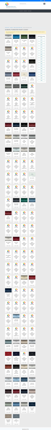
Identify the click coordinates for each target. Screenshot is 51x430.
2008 (41, 56)
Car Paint (25, 10)
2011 (41, 49)
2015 (41, 40)
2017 (41, 37)
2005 (41, 63)
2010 (41, 51)
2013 (41, 44)
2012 (41, 47)
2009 (41, 54)
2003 (41, 68)
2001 (41, 73)
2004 (41, 66)
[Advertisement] (25, 20)
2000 (41, 75)
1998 (41, 80)
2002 (41, 70)
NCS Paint (29, 10)
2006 (41, 61)
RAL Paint (21, 10)
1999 (41, 77)
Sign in (42, 0)
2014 (41, 42)
